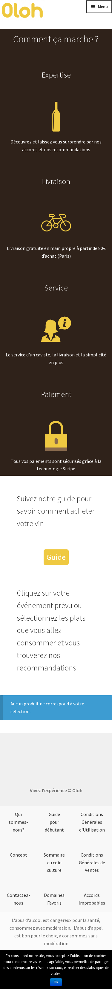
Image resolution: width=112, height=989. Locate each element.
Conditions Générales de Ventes (92, 862)
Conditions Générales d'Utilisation (92, 822)
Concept (18, 855)
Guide (56, 557)
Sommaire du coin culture (54, 862)
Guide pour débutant (54, 822)
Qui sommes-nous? (18, 822)
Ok (55, 982)
